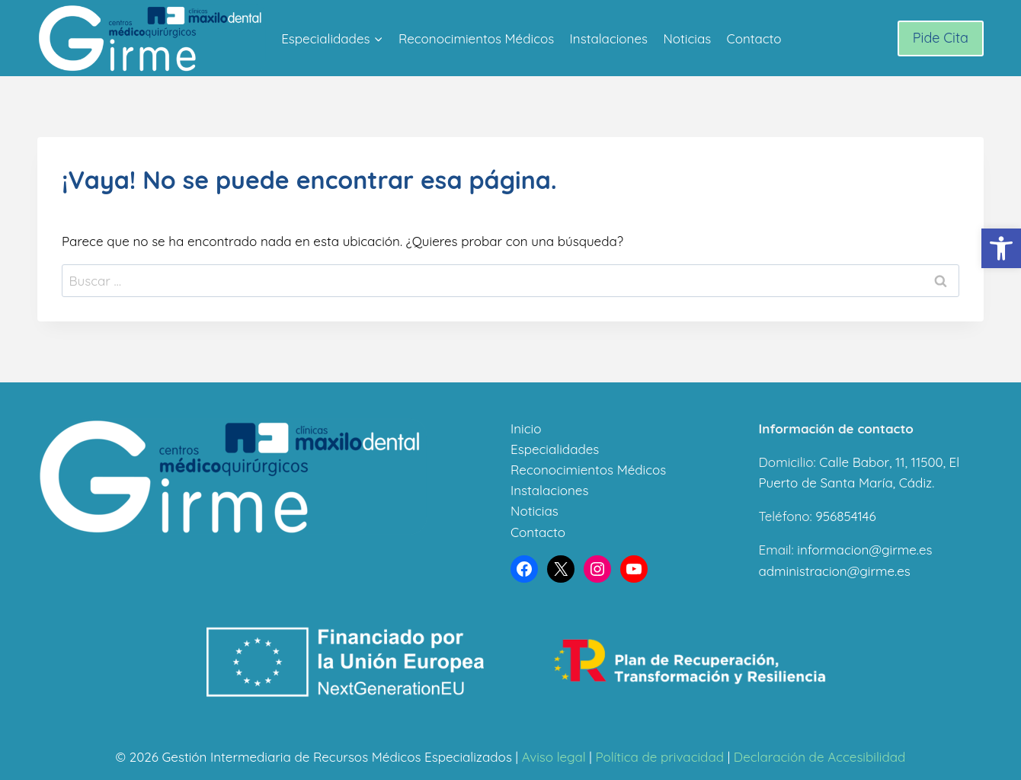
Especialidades (554, 449)
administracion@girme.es (835, 571)
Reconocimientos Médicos (476, 38)
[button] (1001, 248)
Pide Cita (940, 37)
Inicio (525, 428)
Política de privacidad (659, 757)
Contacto (754, 38)
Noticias (687, 38)
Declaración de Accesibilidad (820, 757)
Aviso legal (554, 757)
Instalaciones (609, 38)
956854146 (845, 516)
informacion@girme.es (864, 550)
